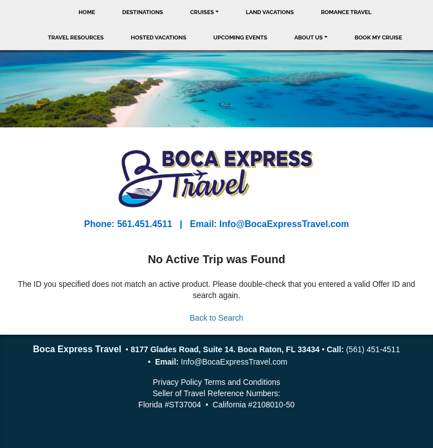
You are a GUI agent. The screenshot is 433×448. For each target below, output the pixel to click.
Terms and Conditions (242, 382)
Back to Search (217, 317)
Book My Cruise (378, 37)
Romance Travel (346, 12)
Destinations (142, 12)
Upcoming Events (240, 37)
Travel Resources (76, 37)
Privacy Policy (177, 382)
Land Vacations (270, 12)
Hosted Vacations (158, 37)
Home (86, 12)
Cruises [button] (202, 12)
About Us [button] (308, 37)
